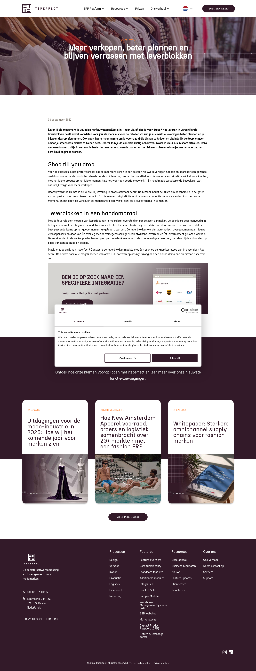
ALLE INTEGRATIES (77, 304)
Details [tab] (128, 321)
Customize (128, 358)
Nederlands (34, 608)
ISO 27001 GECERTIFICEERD (40, 619)
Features (146, 551)
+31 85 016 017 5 (37, 592)
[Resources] (120, 8)
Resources (179, 551)
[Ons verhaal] (160, 8)
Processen (117, 551)
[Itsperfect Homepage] (32, 559)
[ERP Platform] (94, 8)
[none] (187, 8)
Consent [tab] (79, 321)
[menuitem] (187, 8)
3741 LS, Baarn (36, 603)
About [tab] (177, 321)
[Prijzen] (139, 8)
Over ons (209, 551)
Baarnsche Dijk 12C (39, 599)
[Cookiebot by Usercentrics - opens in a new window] (183, 310)
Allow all (175, 358)
